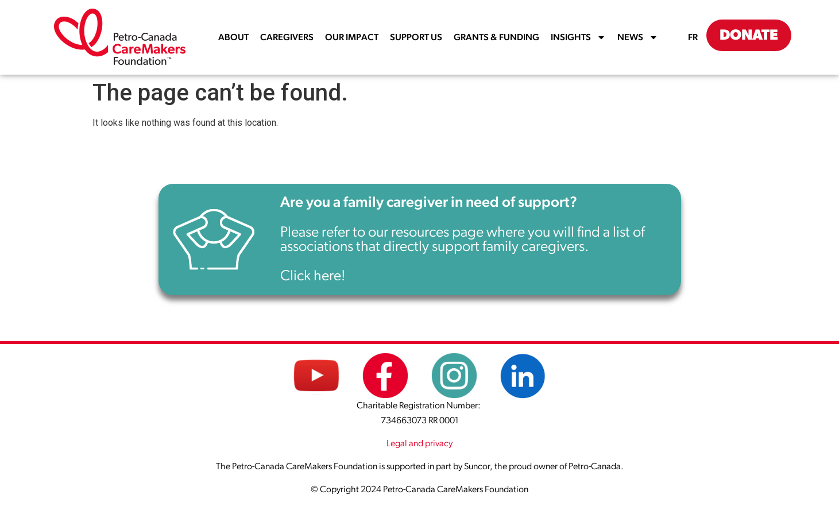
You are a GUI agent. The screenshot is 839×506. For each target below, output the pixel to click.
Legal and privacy (419, 443)
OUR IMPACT (351, 37)
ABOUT (233, 37)
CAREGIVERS (287, 37)
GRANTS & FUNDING (496, 37)
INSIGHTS (578, 37)
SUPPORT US (416, 37)
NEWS (637, 37)
